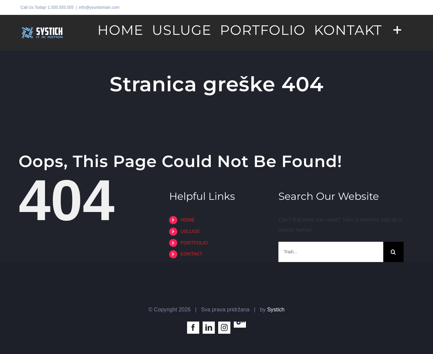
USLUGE (190, 231)
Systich (276, 309)
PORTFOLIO (194, 242)
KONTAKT (192, 254)
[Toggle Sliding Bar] (397, 29)
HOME (188, 219)
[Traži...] (330, 252)
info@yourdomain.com (99, 7)
